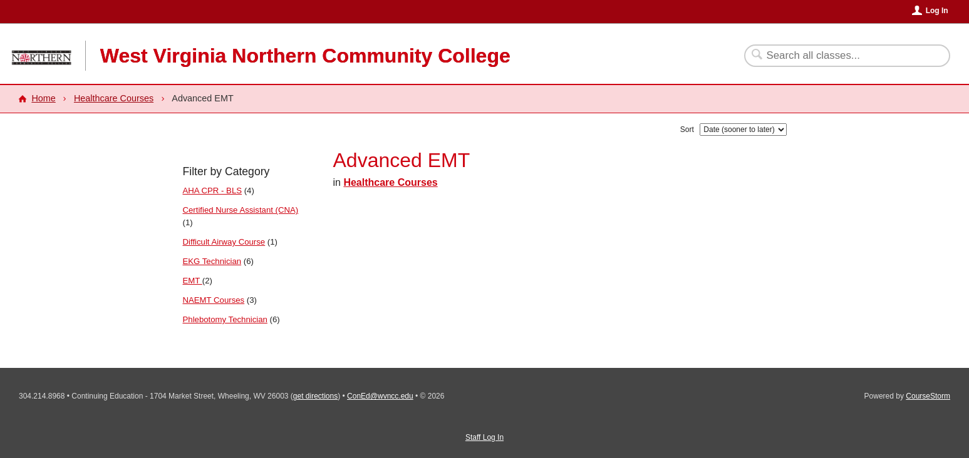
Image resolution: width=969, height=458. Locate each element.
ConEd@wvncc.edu (380, 396)
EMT (192, 280)
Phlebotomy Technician (225, 319)
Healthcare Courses (113, 98)
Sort (687, 129)
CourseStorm (928, 396)
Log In (937, 10)
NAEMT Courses (214, 300)
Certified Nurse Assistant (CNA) (241, 210)
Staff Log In (484, 437)
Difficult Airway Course (224, 242)
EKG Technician (212, 261)
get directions (315, 396)
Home (43, 98)
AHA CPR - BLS (212, 190)
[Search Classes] (839, 56)
